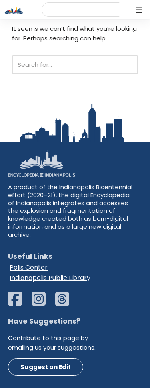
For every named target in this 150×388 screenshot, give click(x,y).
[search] (72, 12)
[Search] (66, 64)
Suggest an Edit (45, 367)
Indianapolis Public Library (50, 277)
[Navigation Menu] (139, 10)
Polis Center (29, 267)
